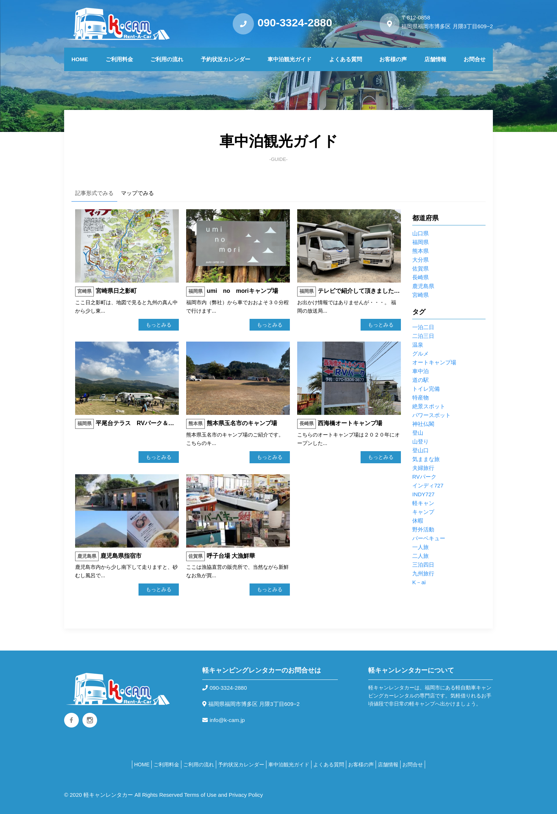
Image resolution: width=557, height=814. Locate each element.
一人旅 (420, 547)
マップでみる (137, 193)
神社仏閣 (423, 424)
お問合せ (475, 59)
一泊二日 (423, 327)
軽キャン (423, 503)
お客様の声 (393, 59)
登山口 (420, 450)
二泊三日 (423, 336)
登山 (417, 433)
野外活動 (423, 529)
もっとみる (158, 325)
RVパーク (424, 477)
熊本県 (420, 251)
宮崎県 (420, 295)
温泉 (417, 345)
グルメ (420, 353)
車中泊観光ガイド (289, 59)
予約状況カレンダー (225, 59)
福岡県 (420, 242)
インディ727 (427, 485)
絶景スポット (428, 406)
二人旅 (420, 556)
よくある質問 (345, 59)
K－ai (419, 582)
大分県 (420, 260)
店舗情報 (435, 59)
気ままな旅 (426, 459)
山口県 (420, 233)
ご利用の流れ (166, 59)
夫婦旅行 (423, 468)
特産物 (420, 397)
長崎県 (420, 277)
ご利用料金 (119, 59)
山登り (420, 441)
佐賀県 (420, 268)
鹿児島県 (423, 286)
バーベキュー (428, 538)
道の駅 (420, 380)
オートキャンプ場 (434, 362)
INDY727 (423, 494)
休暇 (417, 521)
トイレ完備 (426, 389)
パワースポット (431, 415)
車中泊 (420, 371)
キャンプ (423, 512)
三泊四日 (423, 564)
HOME (79, 59)
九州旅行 (423, 573)
